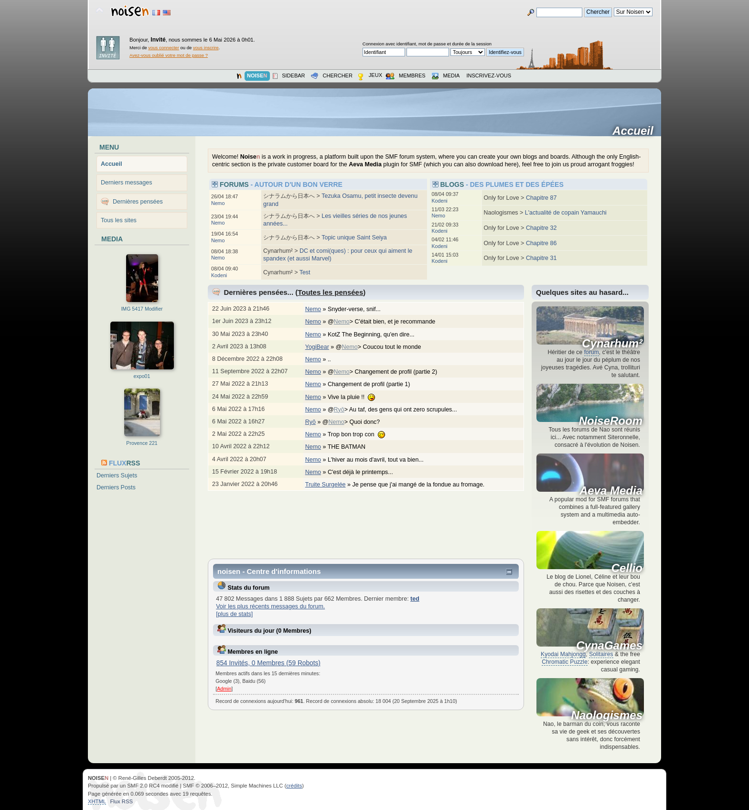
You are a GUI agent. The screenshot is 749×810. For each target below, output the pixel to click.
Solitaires (601, 654)
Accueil (636, 131)
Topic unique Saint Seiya (354, 237)
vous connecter (163, 47)
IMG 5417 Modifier (141, 309)
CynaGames (609, 645)
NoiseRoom (610, 421)
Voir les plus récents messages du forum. (270, 606)
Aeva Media (610, 491)
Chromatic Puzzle (565, 662)
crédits (294, 785)
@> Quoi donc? (356, 422)
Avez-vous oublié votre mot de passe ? (168, 55)
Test (305, 272)
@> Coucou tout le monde (383, 347)
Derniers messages (126, 182)
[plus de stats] (234, 614)
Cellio (626, 568)
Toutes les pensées (330, 292)
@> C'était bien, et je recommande (386, 321)
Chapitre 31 (541, 258)
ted (414, 598)
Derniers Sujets (116, 475)
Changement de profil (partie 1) (374, 384)
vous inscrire (206, 47)
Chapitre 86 (541, 243)
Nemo (218, 203)
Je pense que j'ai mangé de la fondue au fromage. (423, 484)
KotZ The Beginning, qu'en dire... (376, 334)
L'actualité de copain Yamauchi (566, 212)
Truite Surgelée (325, 484)
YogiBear (317, 347)
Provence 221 (141, 443)
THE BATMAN (351, 446)
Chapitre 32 (541, 228)
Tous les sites (119, 220)
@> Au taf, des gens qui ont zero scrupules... (397, 409)
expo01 (142, 376)
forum (591, 352)
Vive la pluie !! (356, 397)
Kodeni (219, 275)
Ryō (339, 409)
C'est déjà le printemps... (365, 472)
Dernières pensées (138, 201)
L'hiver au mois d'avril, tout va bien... (380, 459)
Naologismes (606, 715)
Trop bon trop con (361, 434)
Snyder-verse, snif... (359, 309)
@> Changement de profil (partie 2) (387, 371)
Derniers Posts (116, 487)
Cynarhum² (612, 343)
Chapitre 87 (541, 197)
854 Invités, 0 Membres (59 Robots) (268, 663)
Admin (224, 688)
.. (334, 359)
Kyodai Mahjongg (563, 654)
